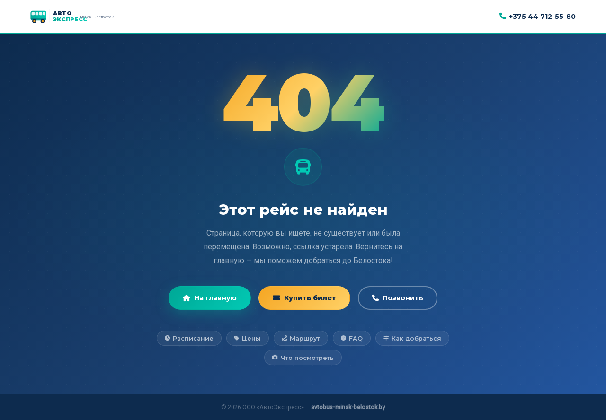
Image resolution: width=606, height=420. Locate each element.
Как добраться (412, 338)
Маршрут (301, 338)
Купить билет (304, 298)
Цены (247, 338)
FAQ (352, 338)
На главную (210, 298)
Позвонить (397, 298)
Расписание (189, 338)
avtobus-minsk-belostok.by (348, 407)
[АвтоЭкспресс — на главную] (82, 16)
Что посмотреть (302, 357)
